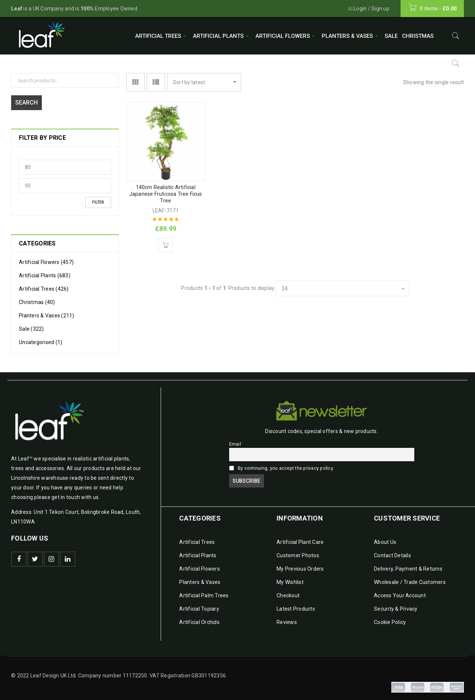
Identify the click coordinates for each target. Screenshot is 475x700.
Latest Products (296, 605)
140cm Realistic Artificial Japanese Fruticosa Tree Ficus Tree (165, 194)
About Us (385, 538)
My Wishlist (290, 578)
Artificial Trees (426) (44, 285)
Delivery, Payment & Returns (408, 565)
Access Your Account (400, 592)
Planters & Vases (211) (46, 312)
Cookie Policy (390, 618)
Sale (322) (31, 325)
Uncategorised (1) (40, 338)
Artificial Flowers (199, 565)
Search (28, 98)
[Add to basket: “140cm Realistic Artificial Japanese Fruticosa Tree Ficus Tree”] (165, 244)
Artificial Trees (197, 538)
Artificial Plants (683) (44, 272)
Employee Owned (108, 8)
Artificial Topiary (199, 605)
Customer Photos (298, 552)
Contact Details (392, 552)
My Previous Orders (300, 565)
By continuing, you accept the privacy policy (281, 464)
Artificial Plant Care (300, 538)
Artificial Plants (197, 552)
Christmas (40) (37, 298)
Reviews (287, 618)
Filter (98, 199)
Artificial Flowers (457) (46, 258)
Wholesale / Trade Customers (410, 578)
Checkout (288, 592)
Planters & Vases (199, 578)
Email (235, 440)
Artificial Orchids (199, 618)
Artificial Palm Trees (203, 592)
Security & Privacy (396, 605)
